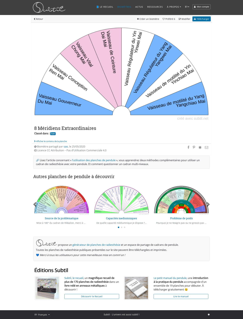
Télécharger (201, 18)
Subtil (107, 314)
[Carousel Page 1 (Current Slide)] (118, 227)
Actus (139, 6)
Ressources (155, 6)
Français (41, 314)
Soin (53, 133)
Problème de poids (181, 218)
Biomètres (124, 6)
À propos (173, 6)
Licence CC (70, 150)
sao (66, 146)
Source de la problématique (61, 218)
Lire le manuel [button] (181, 296)
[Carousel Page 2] (121, 227)
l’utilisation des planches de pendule (94, 160)
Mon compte (201, 6)
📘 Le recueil (104, 6)
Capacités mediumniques (121, 218)
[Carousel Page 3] (124, 227)
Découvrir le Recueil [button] (91, 296)
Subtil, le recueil (73, 278)
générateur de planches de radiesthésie (96, 245)
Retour (38, 18)
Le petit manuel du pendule (170, 278)
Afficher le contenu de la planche (50, 141)
